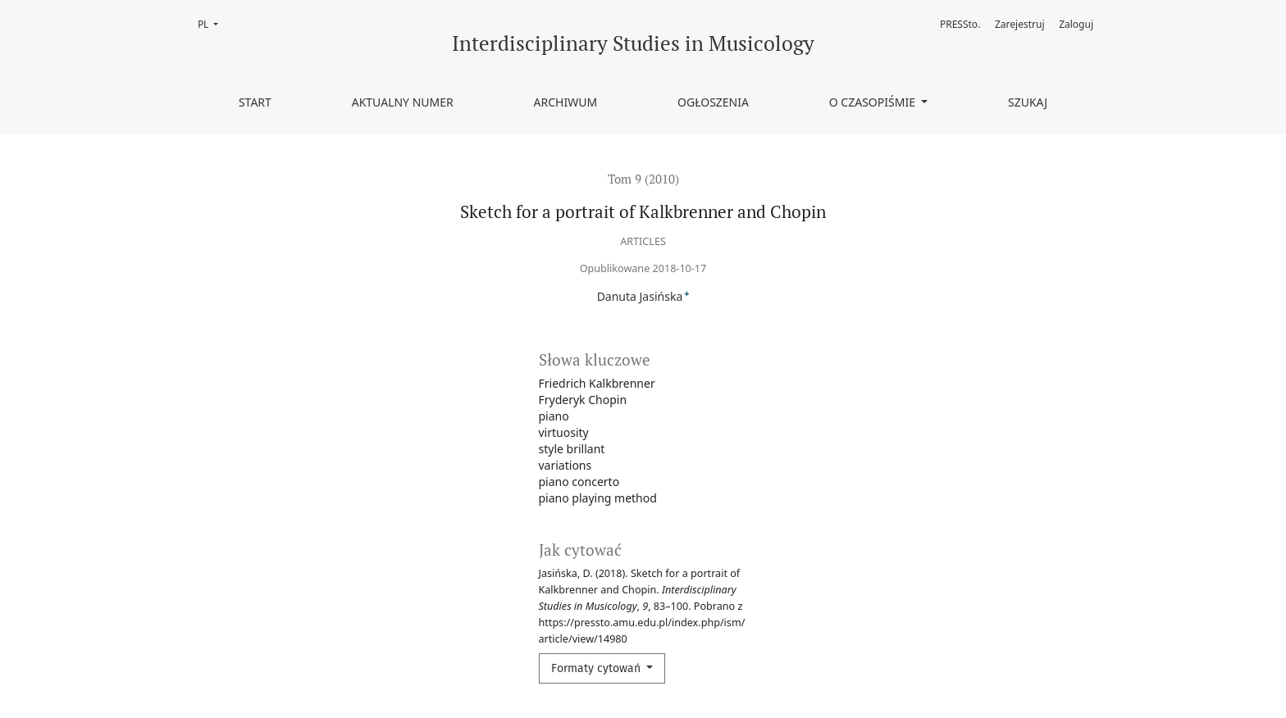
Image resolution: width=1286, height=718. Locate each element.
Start (255, 102)
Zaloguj (1076, 24)
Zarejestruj (1020, 24)
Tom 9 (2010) (643, 178)
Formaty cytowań (597, 668)
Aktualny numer (403, 102)
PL (213, 23)
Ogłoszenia (713, 102)
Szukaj (1027, 102)
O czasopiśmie (874, 102)
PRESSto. (960, 24)
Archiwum (566, 102)
